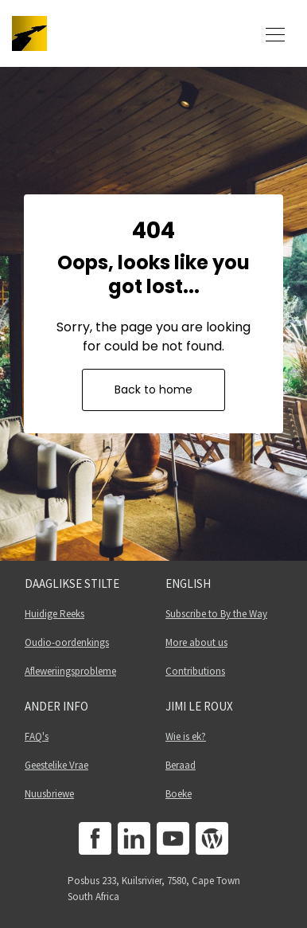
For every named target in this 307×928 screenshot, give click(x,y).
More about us (196, 642)
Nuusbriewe (49, 794)
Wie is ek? (185, 736)
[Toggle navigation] (275, 33)
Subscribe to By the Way (216, 614)
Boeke (178, 794)
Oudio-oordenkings (67, 642)
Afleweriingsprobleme (70, 671)
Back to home (153, 389)
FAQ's (37, 736)
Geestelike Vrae (56, 765)
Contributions (195, 671)
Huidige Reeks (54, 614)
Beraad (180, 765)
